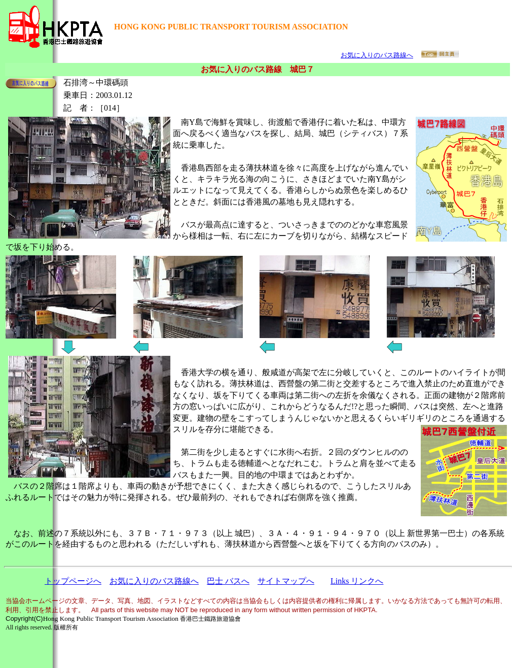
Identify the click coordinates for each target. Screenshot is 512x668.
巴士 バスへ (228, 581)
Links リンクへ (357, 581)
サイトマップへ (286, 581)
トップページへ (73, 581)
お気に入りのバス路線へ (377, 55)
